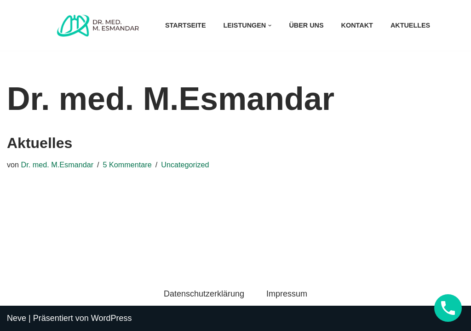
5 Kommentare (127, 164)
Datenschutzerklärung (204, 293)
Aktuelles (410, 25)
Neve (16, 318)
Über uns (306, 25)
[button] (269, 25)
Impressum (286, 293)
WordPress (111, 318)
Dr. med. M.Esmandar (57, 164)
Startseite (185, 25)
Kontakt (357, 25)
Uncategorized (185, 164)
